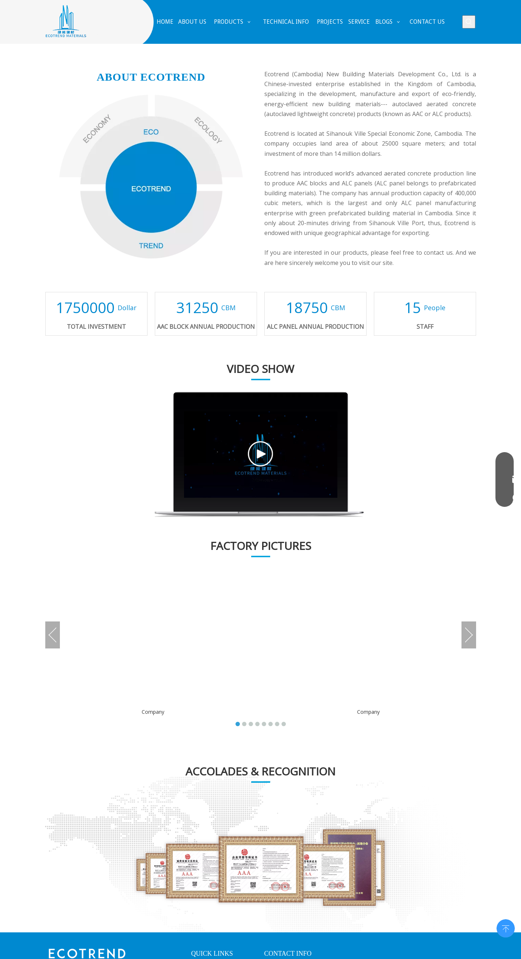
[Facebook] (51, 873)
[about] (151, 176)
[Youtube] (104, 873)
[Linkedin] (69, 873)
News (198, 876)
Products (201, 839)
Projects (201, 851)
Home (198, 815)
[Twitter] (86, 873)
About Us (202, 827)
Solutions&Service (212, 863)
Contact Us (204, 888)
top (506, 928)
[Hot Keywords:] (468, 21)
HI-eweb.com (401, 950)
